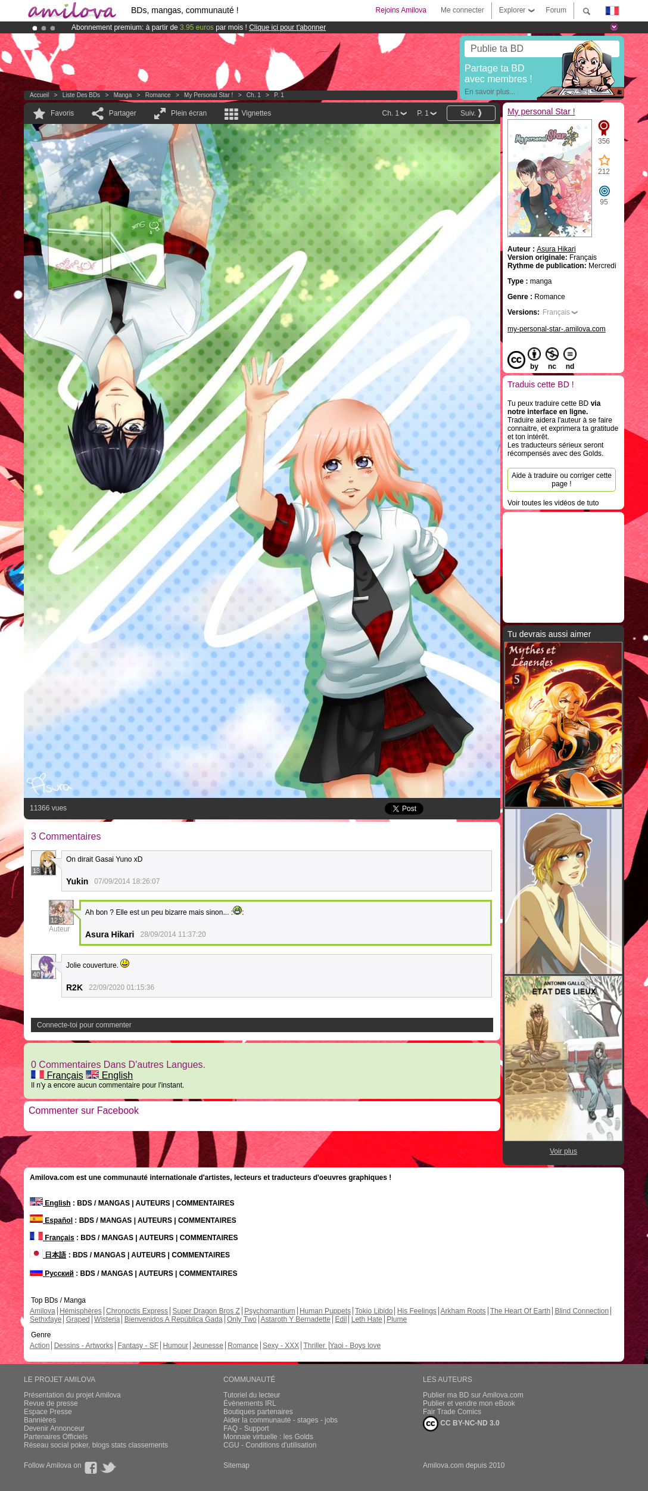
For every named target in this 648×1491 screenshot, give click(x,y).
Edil (341, 1319)
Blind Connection (581, 1311)
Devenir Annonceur (54, 1428)
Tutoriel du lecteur (252, 1395)
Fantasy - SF (137, 1345)
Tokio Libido (373, 1311)
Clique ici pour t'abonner (287, 27)
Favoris (62, 113)
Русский (52, 1273)
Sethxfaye (45, 1319)
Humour (175, 1345)
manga (123, 95)
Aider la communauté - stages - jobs (280, 1420)
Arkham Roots (463, 1311)
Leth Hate (366, 1319)
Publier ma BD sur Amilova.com (473, 1395)
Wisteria (107, 1319)
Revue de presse (51, 1403)
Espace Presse (48, 1412)
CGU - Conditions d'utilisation (269, 1445)
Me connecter (462, 10)
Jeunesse (207, 1345)
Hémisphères (81, 1311)
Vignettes (256, 113)
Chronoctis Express (137, 1311)
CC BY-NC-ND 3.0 (461, 1423)
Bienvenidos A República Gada (173, 1319)
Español (51, 1220)
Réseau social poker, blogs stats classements (96, 1445)
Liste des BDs (81, 95)
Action (39, 1345)
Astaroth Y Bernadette (295, 1319)
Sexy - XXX (281, 1345)
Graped (78, 1319)
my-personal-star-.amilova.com (556, 329)
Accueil (39, 95)
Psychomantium (269, 1311)
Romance (158, 95)
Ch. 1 (254, 95)
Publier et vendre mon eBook (469, 1403)
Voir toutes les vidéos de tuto (553, 503)
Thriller (315, 1345)
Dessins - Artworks (83, 1345)
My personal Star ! (208, 95)
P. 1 (279, 95)
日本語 (48, 1255)
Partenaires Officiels (56, 1437)
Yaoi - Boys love (355, 1345)
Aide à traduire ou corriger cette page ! (562, 479)
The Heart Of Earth (520, 1311)
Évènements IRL (249, 1403)
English (109, 1075)
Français (57, 1075)
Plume (397, 1319)
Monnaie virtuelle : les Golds (268, 1437)
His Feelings (417, 1311)
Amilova (42, 1311)
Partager (122, 113)
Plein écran (189, 113)
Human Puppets (325, 1311)
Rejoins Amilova (401, 10)
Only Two (242, 1319)
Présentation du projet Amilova (72, 1395)
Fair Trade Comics (452, 1412)
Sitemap (236, 1465)
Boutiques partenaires (258, 1412)
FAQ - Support (246, 1428)
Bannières (40, 1420)
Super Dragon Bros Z (205, 1311)
